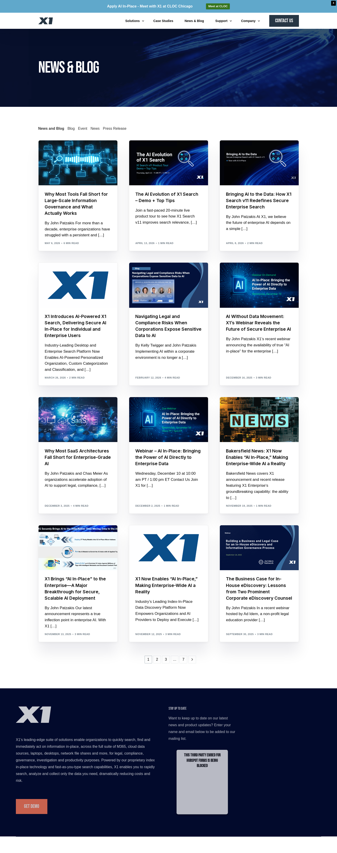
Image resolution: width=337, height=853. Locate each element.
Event (82, 128)
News (95, 128)
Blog (71, 128)
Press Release (114, 128)
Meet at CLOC (218, 6)
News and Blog (51, 128)
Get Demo (31, 809)
